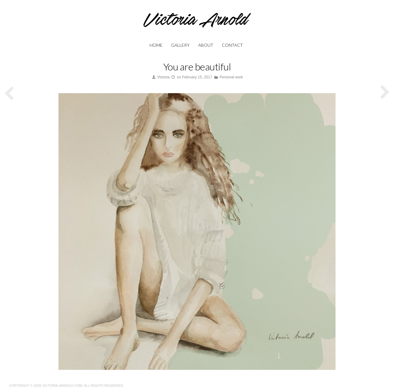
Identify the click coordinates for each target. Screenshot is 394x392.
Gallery (180, 45)
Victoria (163, 77)
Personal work (231, 77)
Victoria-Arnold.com (62, 385)
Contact (232, 45)
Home (156, 45)
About (205, 45)
